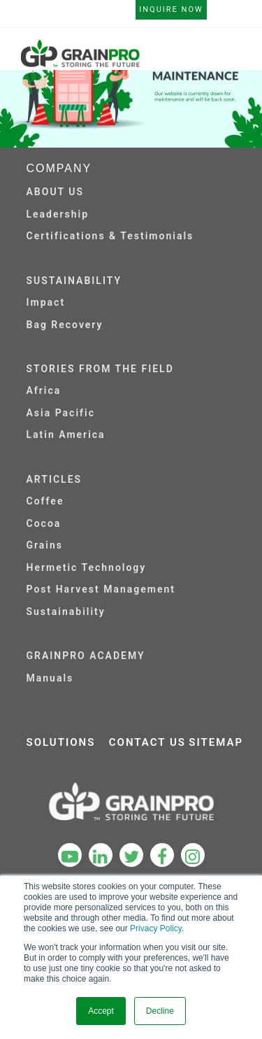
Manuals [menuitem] (50, 678)
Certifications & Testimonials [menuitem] (110, 235)
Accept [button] (101, 1011)
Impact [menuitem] (46, 302)
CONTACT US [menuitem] (147, 742)
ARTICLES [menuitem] (54, 479)
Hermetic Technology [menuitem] (87, 567)
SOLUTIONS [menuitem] (61, 742)
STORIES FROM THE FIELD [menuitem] (100, 368)
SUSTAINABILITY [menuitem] (74, 280)
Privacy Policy (156, 928)
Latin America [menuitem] (66, 434)
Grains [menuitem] (45, 545)
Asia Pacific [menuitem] (61, 412)
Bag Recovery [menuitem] (65, 324)
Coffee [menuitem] (45, 501)
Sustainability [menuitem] (66, 611)
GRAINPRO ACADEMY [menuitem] (86, 655)
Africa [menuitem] (44, 390)
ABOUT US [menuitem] (56, 191)
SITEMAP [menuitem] (216, 742)
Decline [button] (160, 1011)
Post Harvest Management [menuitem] (101, 589)
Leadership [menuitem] (58, 214)
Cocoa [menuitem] (44, 523)
